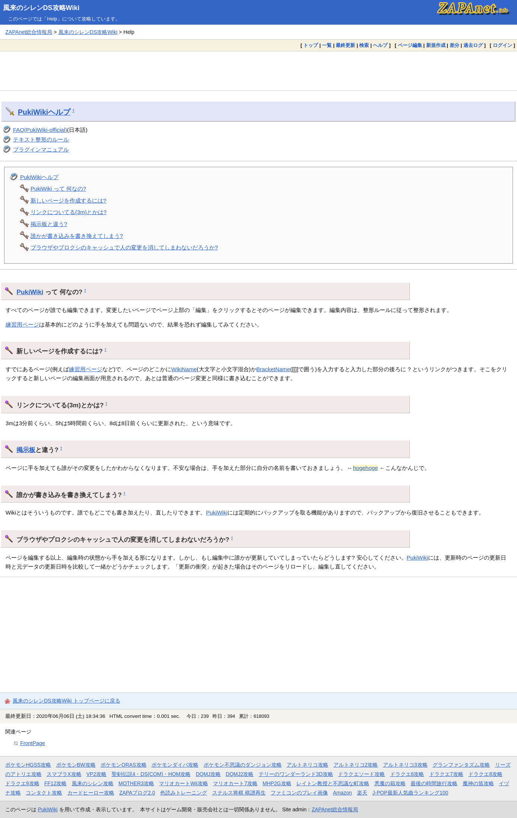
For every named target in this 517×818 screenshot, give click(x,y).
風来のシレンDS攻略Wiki (41, 8)
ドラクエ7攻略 (446, 774)
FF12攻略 (55, 783)
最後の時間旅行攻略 (434, 783)
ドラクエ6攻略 (407, 774)
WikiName (184, 369)
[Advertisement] (258, 70)
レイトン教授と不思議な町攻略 (332, 783)
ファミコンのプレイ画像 (299, 793)
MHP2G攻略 (276, 783)
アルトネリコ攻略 (307, 765)
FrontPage (32, 743)
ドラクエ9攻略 (22, 783)
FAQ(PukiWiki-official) (40, 130)
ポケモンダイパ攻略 (174, 765)
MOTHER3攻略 (136, 783)
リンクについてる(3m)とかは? (68, 212)
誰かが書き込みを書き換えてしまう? (77, 236)
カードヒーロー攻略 (90, 793)
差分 (454, 45)
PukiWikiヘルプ (39, 177)
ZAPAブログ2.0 (137, 793)
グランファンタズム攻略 (461, 765)
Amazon (342, 793)
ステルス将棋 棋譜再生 (239, 793)
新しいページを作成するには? (68, 200)
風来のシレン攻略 (93, 783)
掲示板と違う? (49, 224)
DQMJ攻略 (208, 774)
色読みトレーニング (183, 793)
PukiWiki (33, 112)
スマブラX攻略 (64, 774)
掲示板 (25, 449)
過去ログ (473, 45)
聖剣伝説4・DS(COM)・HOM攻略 (151, 774)
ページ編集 (410, 45)
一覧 (327, 45)
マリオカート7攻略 (235, 783)
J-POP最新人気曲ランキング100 (410, 793)
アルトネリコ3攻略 (405, 765)
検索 (364, 45)
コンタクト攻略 (44, 793)
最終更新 (345, 45)
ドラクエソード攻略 (361, 774)
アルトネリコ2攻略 (356, 765)
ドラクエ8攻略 (485, 774)
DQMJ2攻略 (240, 774)
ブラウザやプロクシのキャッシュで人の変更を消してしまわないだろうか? (124, 247)
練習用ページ (22, 324)
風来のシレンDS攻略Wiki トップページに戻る (66, 701)
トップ (310, 45)
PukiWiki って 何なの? (58, 188)
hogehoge (365, 468)
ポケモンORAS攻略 (123, 765)
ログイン (502, 45)
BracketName (273, 369)
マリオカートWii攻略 (183, 783)
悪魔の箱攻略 (390, 783)
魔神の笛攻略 (478, 783)
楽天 (362, 793)
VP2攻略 (96, 774)
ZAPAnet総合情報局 (28, 32)
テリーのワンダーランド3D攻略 (296, 774)
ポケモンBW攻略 (76, 765)
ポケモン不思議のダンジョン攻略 (243, 765)
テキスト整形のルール (41, 139)
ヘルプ (380, 45)
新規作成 (436, 45)
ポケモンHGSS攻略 (28, 765)
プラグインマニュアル (41, 149)
